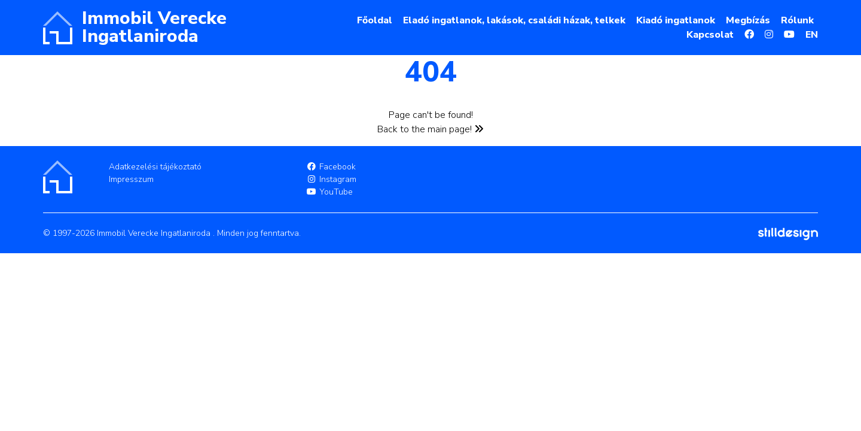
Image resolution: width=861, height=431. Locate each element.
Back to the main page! (430, 129)
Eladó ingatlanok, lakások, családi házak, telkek (514, 20)
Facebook (331, 166)
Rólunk (797, 20)
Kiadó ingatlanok (675, 20)
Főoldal (374, 20)
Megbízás (748, 20)
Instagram (331, 179)
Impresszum (131, 179)
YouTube (329, 192)
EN (811, 34)
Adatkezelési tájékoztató (155, 166)
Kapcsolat (710, 34)
